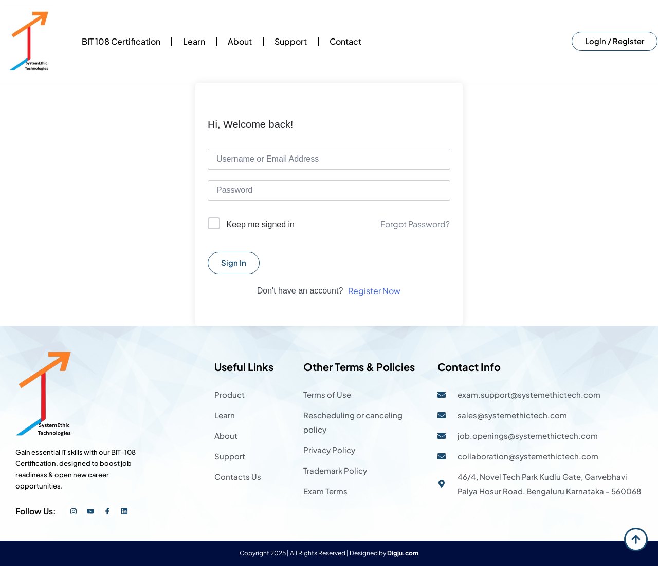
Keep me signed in (260, 224)
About (240, 41)
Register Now (374, 290)
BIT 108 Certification (121, 41)
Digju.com (402, 553)
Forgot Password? (415, 224)
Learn (194, 41)
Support (291, 41)
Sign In (233, 262)
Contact (345, 41)
